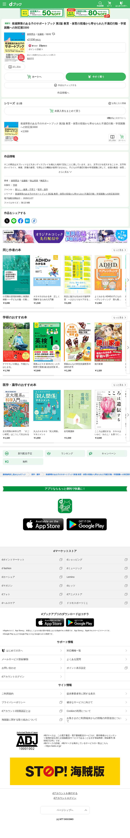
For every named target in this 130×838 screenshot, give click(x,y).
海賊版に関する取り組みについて (19, 719)
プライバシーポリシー (13, 702)
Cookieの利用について (79, 711)
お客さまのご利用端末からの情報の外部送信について (94, 720)
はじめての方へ (12, 650)
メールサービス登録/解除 (15, 659)
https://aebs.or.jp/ (53, 746)
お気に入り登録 (119, 103)
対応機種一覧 (74, 650)
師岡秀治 (31, 34)
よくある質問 (74, 659)
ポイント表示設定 (76, 668)
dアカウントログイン (13, 676)
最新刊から (121, 118)
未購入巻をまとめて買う (68, 111)
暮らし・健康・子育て (25, 189)
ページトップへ (65, 810)
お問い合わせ (9, 668)
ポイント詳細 (35, 49)
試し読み (17, 67)
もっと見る (118, 250)
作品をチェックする (67, 85)
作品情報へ (63, 92)
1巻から (110, 118)
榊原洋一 (44, 180)
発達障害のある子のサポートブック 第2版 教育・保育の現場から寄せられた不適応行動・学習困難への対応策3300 (72, 125)
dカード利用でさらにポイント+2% (40, 55)
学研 (15, 185)
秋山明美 (34, 180)
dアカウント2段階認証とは (16, 711)
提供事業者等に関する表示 (81, 693)
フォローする (53, 34)
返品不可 (30, 58)
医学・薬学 (43, 189)
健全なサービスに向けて (80, 702)
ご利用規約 (8, 693)
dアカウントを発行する (65, 793)
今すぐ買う (98, 76)
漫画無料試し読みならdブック (14, 474)
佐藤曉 (41, 34)
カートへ (36, 76)
